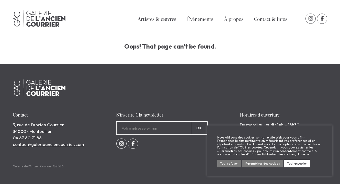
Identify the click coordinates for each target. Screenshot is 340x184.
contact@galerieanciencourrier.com (48, 144)
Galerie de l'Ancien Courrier (39, 18)
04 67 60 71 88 (27, 137)
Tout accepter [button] (297, 163)
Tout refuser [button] (229, 163)
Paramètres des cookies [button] (262, 163)
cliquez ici (303, 154)
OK (199, 128)
